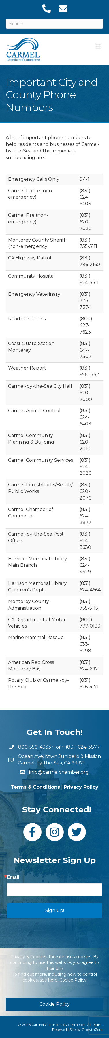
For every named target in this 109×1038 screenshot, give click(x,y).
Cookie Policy (73, 980)
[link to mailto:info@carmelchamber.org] (63, 8)
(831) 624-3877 (83, 747)
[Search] (54, 24)
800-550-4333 (34, 747)
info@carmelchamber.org (59, 772)
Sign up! (54, 910)
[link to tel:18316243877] (46, 8)
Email (13, 877)
